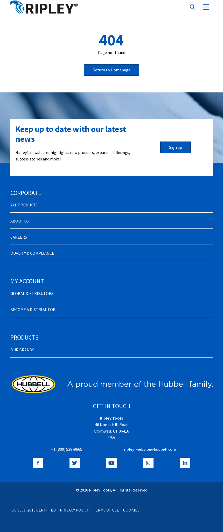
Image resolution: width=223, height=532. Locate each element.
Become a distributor (32, 309)
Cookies (131, 510)
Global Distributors (31, 293)
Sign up (175, 147)
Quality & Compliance (32, 253)
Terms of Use (106, 510)
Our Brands (22, 349)
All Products (24, 204)
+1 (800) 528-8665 (66, 449)
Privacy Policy (74, 510)
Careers (18, 237)
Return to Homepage (111, 69)
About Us (19, 221)
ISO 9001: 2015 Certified (33, 510)
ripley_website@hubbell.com (150, 449)
